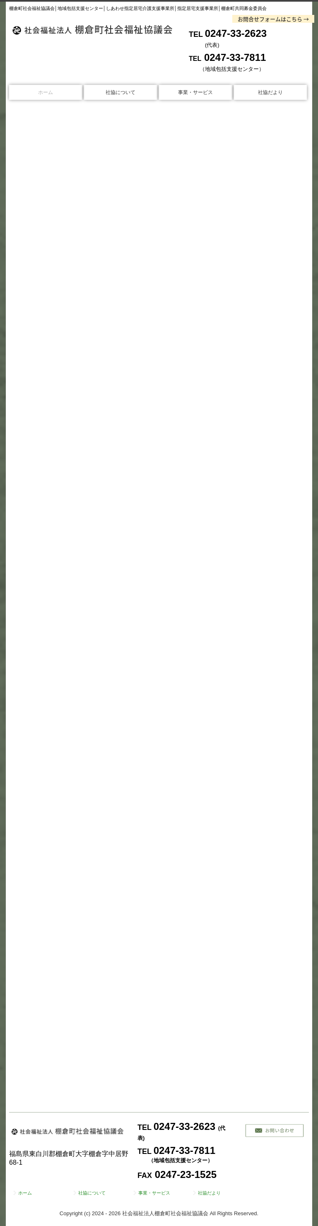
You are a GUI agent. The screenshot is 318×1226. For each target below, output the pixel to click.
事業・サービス (195, 92)
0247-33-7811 (235, 57)
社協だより (270, 92)
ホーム (45, 92)
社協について (120, 92)
